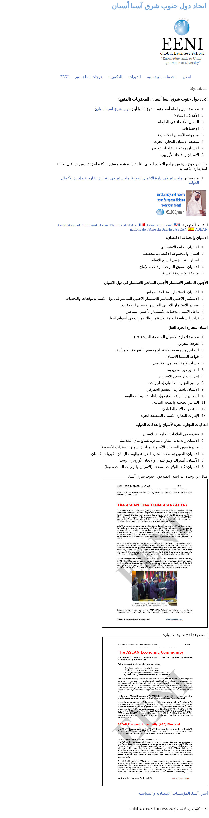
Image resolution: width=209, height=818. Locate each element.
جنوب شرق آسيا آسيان (86, 109)
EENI (36, 77)
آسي (176, 793)
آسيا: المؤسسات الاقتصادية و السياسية (141, 793)
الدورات (107, 77)
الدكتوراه (87, 77)
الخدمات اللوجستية (134, 77)
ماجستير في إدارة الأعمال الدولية (128, 178)
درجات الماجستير (60, 77)
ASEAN (173, 229)
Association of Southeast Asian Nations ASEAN (69, 225)
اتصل (159, 77)
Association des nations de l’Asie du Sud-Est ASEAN (130, 227)
